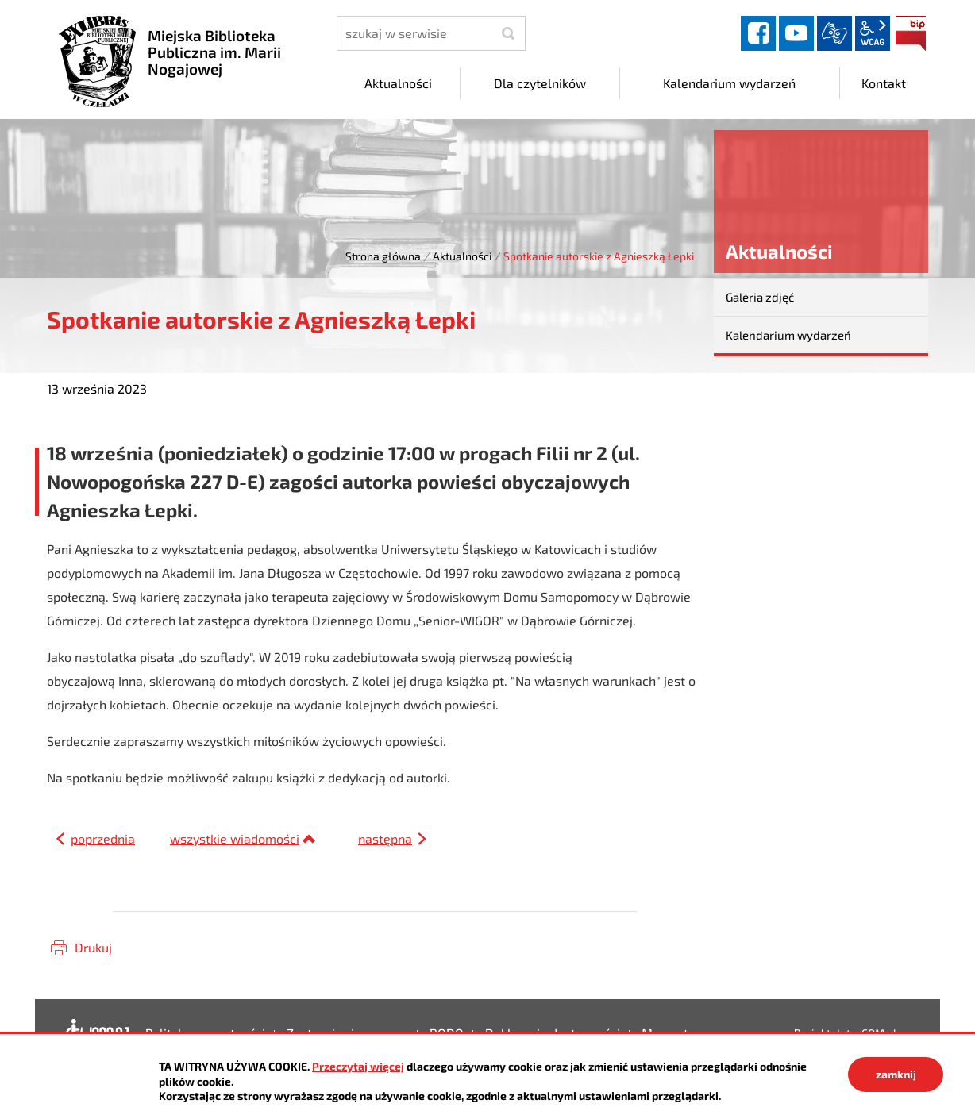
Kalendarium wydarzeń (788, 335)
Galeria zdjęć (760, 297)
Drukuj (93, 947)
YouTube (796, 33)
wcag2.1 (872, 33)
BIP (910, 33)
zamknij (896, 1074)
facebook (758, 33)
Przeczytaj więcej (358, 1066)
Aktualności (462, 256)
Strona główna (383, 256)
